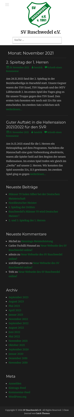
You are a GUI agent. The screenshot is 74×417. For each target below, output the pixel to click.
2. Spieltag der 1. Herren (27, 62)
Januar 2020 (16, 353)
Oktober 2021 (17, 345)
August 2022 (16, 327)
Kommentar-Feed (19, 392)
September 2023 (19, 297)
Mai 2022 (14, 336)
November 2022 (18, 319)
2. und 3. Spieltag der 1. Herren (27, 220)
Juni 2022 (14, 332)
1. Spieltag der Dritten (22, 207)
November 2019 (18, 362)
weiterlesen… (14, 109)
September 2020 (19, 349)
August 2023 (16, 301)
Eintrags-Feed (17, 388)
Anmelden (15, 383)
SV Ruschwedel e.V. (41, 32)
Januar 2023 (16, 314)
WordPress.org (18, 396)
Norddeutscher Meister (23, 202)
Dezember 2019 (18, 358)
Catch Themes (43, 413)
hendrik (38, 67)
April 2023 (15, 310)
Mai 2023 (14, 306)
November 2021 (18, 340)
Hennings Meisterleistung (37, 241)
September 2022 (19, 323)
